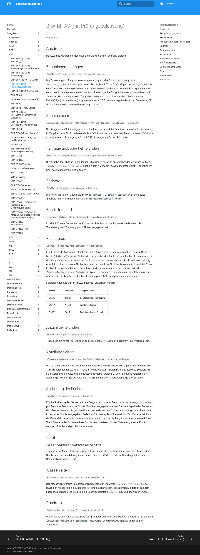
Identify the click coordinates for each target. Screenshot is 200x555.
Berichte (34, 11)
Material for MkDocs (26, 551)
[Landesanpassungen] (9, 4)
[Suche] (135, 4)
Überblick (11, 11)
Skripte (23, 11)
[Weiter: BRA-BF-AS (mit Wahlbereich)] (169, 538)
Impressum (43, 548)
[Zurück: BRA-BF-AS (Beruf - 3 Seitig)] (29, 538)
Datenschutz (55, 548)
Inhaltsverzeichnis (169, 25)
